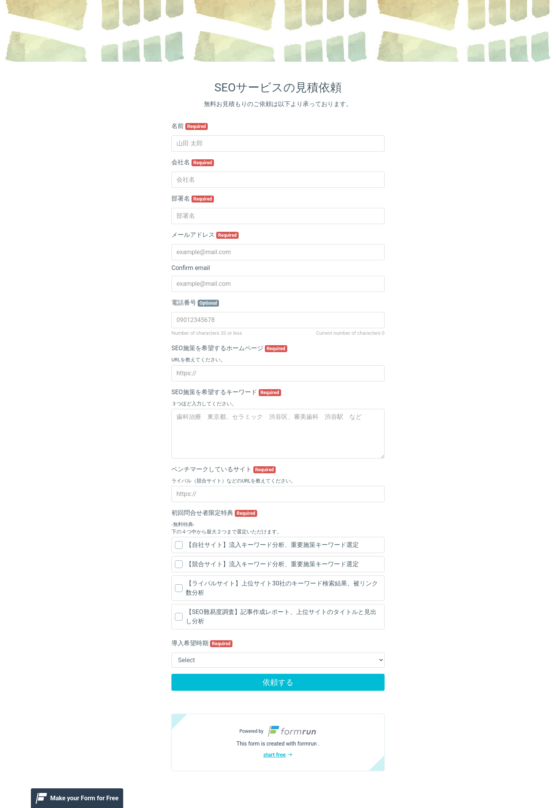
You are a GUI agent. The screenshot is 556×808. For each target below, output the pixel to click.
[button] (278, 742)
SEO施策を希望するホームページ (229, 348)
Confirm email (190, 268)
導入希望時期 (201, 643)
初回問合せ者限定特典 (214, 513)
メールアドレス (205, 235)
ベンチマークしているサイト (223, 469)
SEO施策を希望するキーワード (226, 392)
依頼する (278, 682)
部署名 (192, 198)
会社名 (192, 162)
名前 (189, 126)
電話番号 (195, 303)
